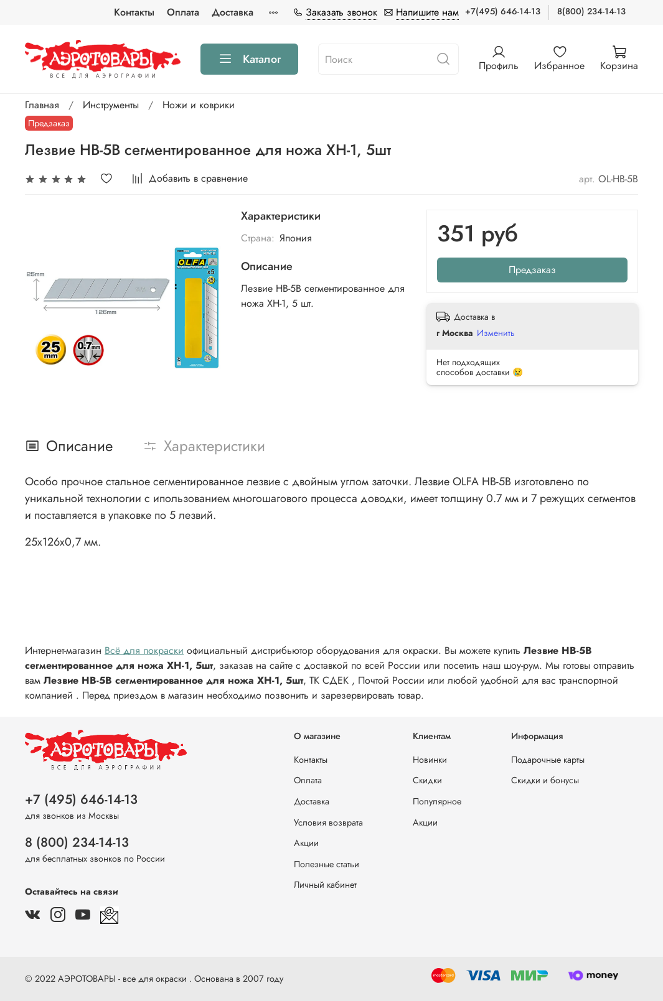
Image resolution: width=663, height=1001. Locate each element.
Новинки (430, 759)
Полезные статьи (326, 864)
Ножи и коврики (198, 105)
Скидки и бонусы (545, 780)
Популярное (437, 801)
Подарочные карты (548, 759)
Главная (42, 105)
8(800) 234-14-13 (591, 11)
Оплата (183, 12)
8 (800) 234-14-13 (77, 842)
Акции (306, 843)
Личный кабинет (325, 884)
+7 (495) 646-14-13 (81, 799)
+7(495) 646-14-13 (502, 11)
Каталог (249, 59)
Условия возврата (328, 822)
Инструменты (111, 105)
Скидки (427, 780)
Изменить (496, 332)
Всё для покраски (144, 650)
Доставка (232, 12)
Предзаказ (532, 270)
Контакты (134, 12)
